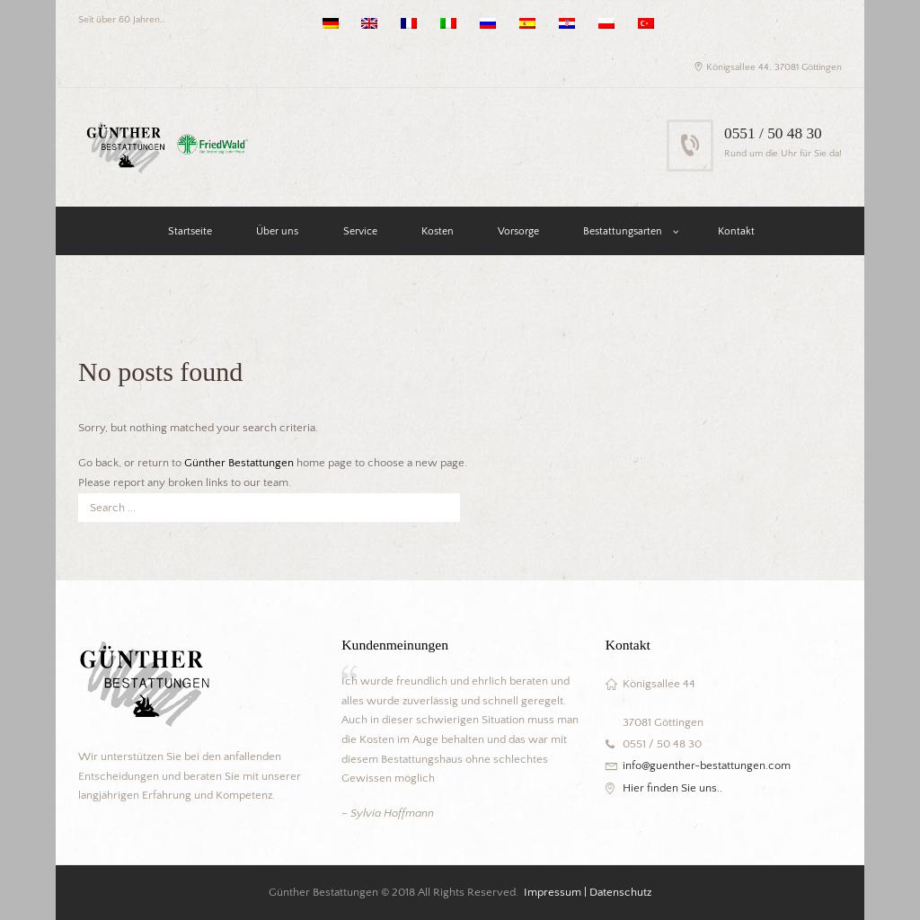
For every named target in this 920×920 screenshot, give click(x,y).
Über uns (277, 231)
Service (360, 231)
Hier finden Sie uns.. (672, 788)
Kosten (437, 231)
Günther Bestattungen (239, 462)
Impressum (552, 892)
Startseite (190, 231)
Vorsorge (518, 231)
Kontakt (736, 231)
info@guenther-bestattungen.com (707, 765)
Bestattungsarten (622, 231)
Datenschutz (620, 892)
